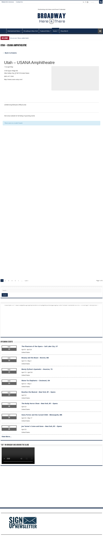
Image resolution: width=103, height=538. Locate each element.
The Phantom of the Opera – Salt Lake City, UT (40, 346)
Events (55, 31)
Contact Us (19, 2)
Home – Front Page (3, 30)
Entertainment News (14, 31)
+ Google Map (8, 67)
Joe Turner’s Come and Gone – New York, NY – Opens (42, 426)
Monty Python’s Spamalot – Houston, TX (37, 369)
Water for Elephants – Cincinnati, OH (36, 380)
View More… (7, 437)
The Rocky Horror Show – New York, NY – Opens (40, 403)
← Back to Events (10, 53)
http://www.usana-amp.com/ (13, 79)
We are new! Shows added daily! (19, 38)
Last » (26, 280)
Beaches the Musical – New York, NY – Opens (38, 392)
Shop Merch (64, 31)
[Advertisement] (51, 156)
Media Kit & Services (8, 2)
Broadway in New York (31, 31)
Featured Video (45, 31)
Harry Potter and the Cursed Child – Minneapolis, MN (42, 415)
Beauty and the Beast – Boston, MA (35, 358)
